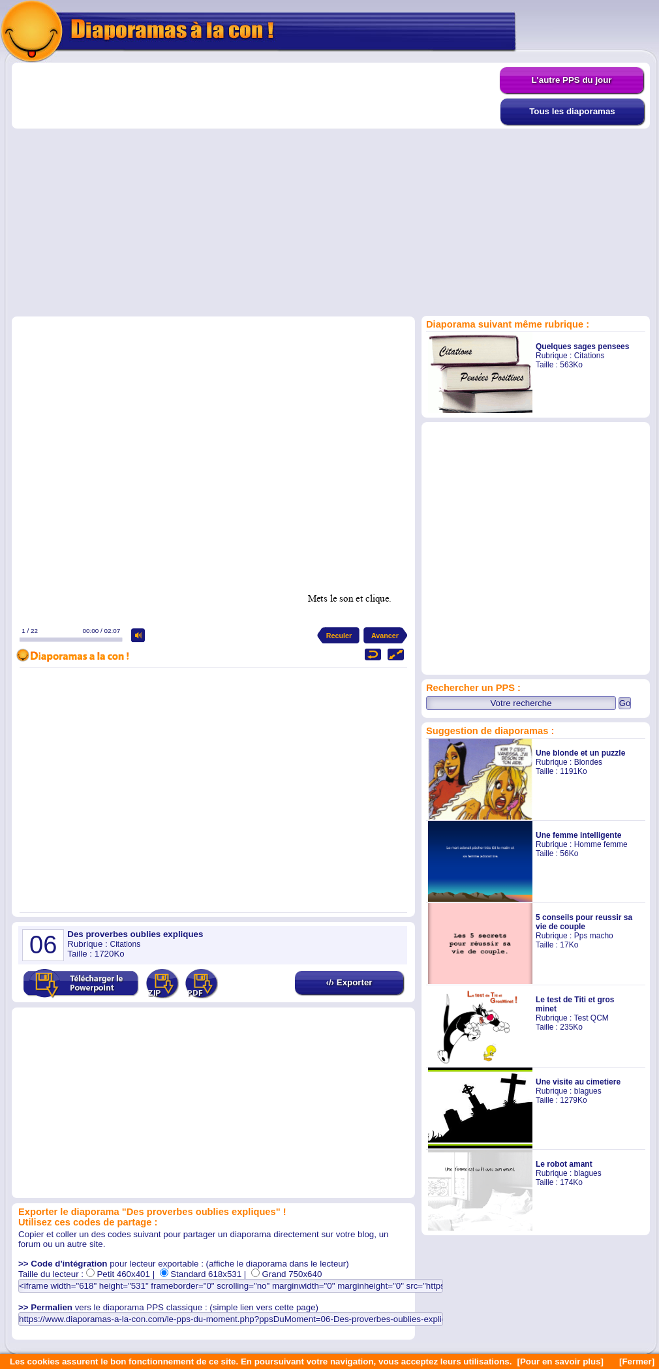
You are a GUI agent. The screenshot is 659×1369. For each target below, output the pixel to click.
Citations (589, 355)
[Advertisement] (122, 189)
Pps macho (593, 935)
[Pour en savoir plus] (560, 1361)
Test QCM (591, 1018)
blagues (588, 1091)
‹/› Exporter (349, 982)
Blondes (588, 762)
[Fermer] (636, 1361)
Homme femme (601, 844)
